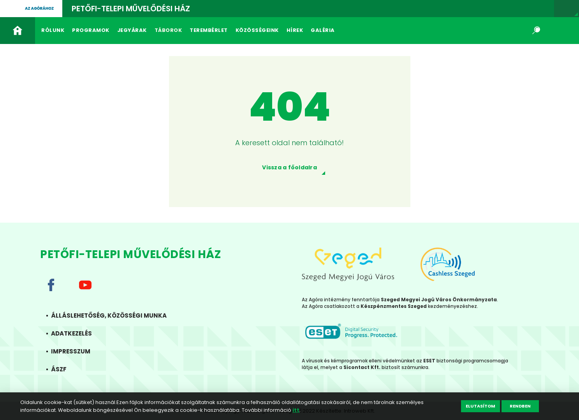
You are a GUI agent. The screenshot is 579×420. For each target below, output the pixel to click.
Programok (90, 30)
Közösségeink (257, 30)
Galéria (323, 30)
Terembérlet (209, 30)
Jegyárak (132, 30)
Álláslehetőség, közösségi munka (116, 315)
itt (295, 410)
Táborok (168, 30)
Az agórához (39, 8)
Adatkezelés (79, 333)
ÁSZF (66, 369)
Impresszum (78, 351)
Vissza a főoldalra (289, 167)
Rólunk (52, 30)
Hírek (295, 30)
